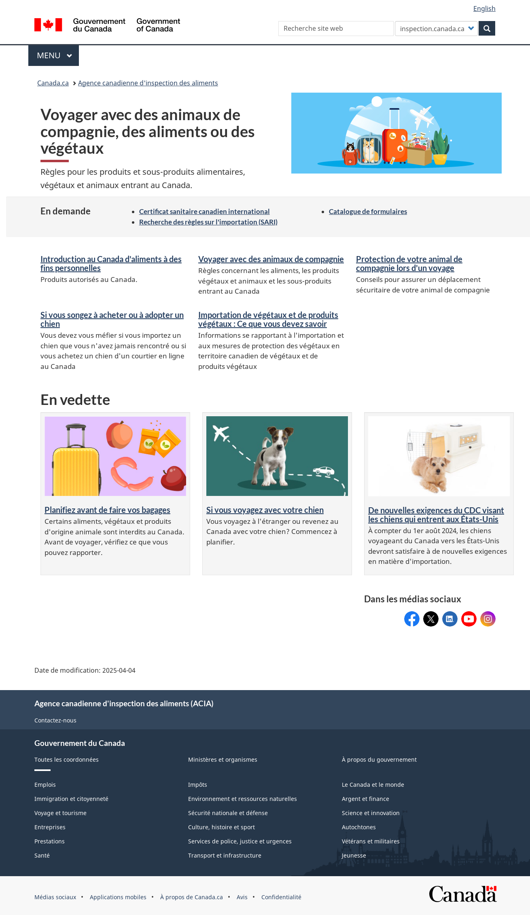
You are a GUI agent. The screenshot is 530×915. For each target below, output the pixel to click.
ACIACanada (412, 616)
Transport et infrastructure (224, 855)
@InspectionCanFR (431, 616)
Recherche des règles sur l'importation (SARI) (208, 222)
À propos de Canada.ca (191, 897)
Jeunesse (354, 855)
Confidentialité (281, 897)
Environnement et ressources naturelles (242, 799)
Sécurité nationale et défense (228, 813)
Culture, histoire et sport (221, 827)
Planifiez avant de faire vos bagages (107, 510)
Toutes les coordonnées (66, 759)
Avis (242, 897)
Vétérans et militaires (371, 841)
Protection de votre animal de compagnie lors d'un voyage (409, 263)
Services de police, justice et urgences (240, 841)
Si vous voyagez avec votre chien (265, 510)
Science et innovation (371, 813)
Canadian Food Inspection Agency (450, 619)
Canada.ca (53, 82)
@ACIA (469, 616)
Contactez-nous (55, 720)
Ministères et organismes (222, 759)
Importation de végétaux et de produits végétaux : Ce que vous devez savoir (268, 319)
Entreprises (50, 827)
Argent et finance (365, 799)
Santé (42, 855)
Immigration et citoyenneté (71, 799)
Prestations (49, 841)
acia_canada (488, 616)
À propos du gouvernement (379, 759)
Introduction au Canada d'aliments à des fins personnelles (111, 263)
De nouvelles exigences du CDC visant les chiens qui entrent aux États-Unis (436, 514)
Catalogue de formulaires (368, 211)
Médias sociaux (55, 897)
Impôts (197, 784)
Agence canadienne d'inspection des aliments (148, 82)
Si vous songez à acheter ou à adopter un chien (112, 319)
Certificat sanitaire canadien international (204, 211)
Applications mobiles (118, 897)
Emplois (45, 784)
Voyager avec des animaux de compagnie (271, 259)
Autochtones (359, 827)
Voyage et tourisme (60, 813)
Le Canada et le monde (373, 784)
